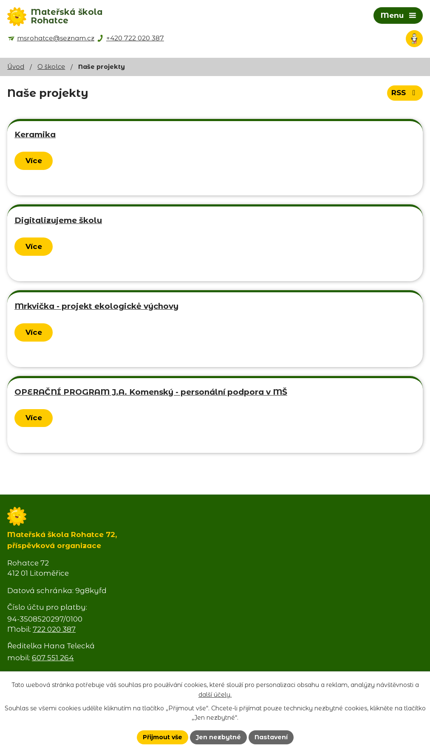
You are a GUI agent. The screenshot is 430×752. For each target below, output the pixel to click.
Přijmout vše (162, 737)
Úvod (15, 67)
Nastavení (271, 737)
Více (33, 160)
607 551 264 (53, 657)
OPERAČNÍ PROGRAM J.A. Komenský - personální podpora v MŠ (150, 392)
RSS (405, 92)
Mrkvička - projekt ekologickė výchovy (96, 306)
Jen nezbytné (218, 737)
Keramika (35, 134)
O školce (51, 67)
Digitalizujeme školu (58, 220)
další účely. (215, 694)
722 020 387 (54, 629)
